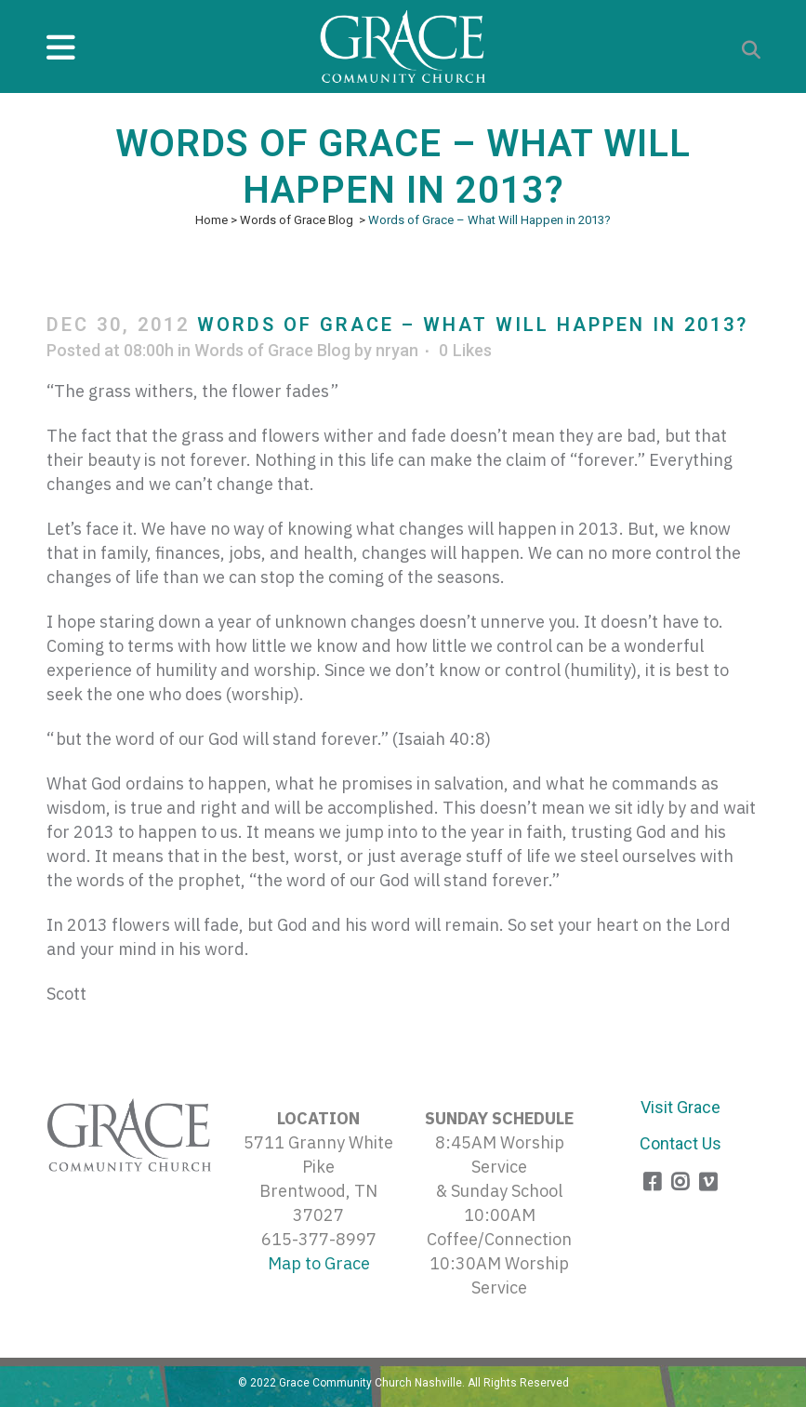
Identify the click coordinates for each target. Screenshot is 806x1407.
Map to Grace (319, 1263)
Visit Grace (680, 1107)
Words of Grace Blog (296, 220)
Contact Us (680, 1143)
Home (211, 220)
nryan (397, 350)
